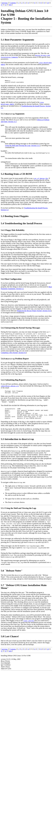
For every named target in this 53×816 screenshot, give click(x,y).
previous (5, 3)
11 (1, 5)
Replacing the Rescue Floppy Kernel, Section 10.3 (34, 311)
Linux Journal (28, 624)
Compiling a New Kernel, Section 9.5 (13, 353)
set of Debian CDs (41, 179)
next (10, 5)
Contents (13, 3)
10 (48, 3)
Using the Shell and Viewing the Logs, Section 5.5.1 (22, 146)
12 (5, 5)
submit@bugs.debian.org (10, 386)
